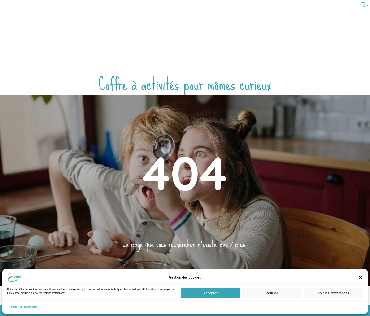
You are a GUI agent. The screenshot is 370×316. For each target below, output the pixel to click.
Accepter (210, 293)
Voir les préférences (333, 293)
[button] (360, 277)
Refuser (272, 293)
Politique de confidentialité (23, 307)
